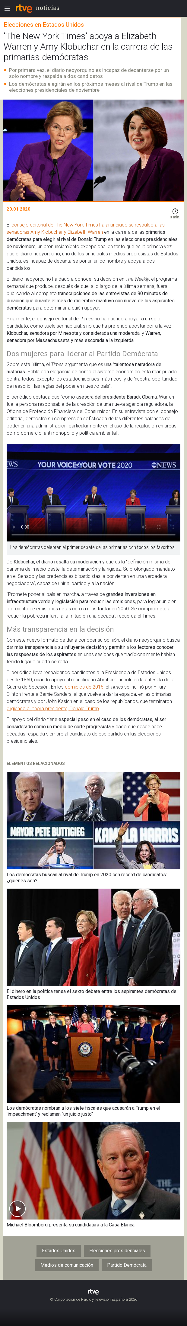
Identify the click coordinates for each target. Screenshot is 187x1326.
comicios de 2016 (84, 687)
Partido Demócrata (127, 1265)
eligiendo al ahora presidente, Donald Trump (53, 708)
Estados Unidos (58, 1251)
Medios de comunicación (66, 1265)
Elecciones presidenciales (117, 1251)
